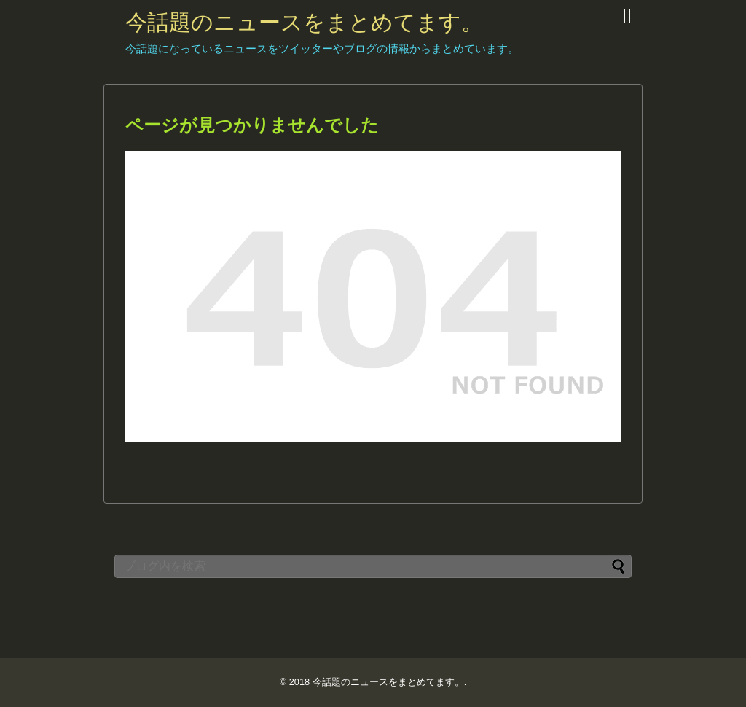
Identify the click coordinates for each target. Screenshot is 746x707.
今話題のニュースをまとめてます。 (304, 22)
